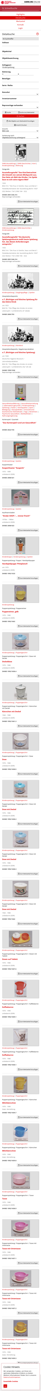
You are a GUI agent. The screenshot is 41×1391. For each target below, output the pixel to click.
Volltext (5, 42)
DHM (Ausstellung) (9, 163)
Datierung (6, 72)
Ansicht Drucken (20, 125)
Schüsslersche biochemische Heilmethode (18, 411)
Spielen (32, 292)
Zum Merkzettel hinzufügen (28, 201)
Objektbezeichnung (10, 58)
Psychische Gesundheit (10, 414)
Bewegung (6, 410)
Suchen (20, 116)
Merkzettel (20, 21)
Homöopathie (22, 408)
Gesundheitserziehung (29, 403)
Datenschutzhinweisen (11, 1377)
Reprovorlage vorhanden (12, 105)
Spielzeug (5, 408)
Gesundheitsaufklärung (10, 403)
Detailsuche (20, 18)
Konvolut (6, 92)
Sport (31, 408)
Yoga (25, 412)
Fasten (13, 408)
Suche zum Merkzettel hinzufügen (26, 112)
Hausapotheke (17, 410)
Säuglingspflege (21, 292)
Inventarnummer (9, 98)
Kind (34, 163)
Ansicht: (20, 130)
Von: (2, 74)
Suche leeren (8, 112)
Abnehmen (33, 412)
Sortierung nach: (20, 137)
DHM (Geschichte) (24, 163)
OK (5, 1386)
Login (20, 28)
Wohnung (19, 166)
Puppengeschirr (22, 653)
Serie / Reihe (7, 85)
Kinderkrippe (7, 557)
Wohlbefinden (26, 414)
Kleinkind (19, 345)
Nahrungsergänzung (9, 416)
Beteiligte (6, 78)
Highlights (20, 14)
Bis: (18, 74)
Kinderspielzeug (8, 166)
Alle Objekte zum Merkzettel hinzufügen (20, 121)
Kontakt (20, 25)
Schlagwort (6, 65)
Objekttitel (6, 51)
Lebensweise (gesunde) (12, 406)
